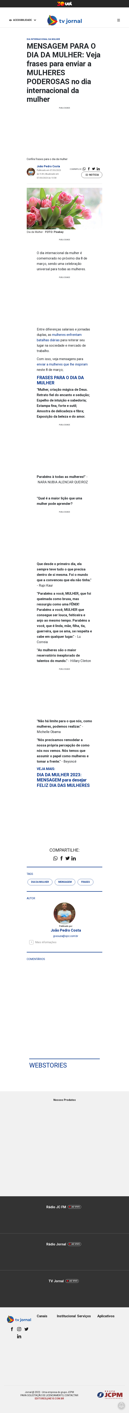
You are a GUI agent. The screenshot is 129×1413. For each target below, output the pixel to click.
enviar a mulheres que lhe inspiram (62, 364)
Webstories (48, 1065)
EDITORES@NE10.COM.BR (49, 1398)
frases (85, 882)
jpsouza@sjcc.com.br (65, 936)
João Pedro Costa (48, 166)
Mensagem (65, 882)
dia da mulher (40, 882)
